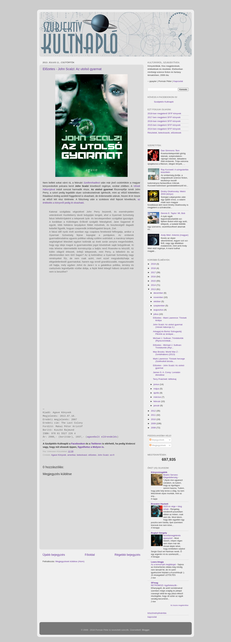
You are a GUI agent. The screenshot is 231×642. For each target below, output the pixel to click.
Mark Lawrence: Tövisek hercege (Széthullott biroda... (169, 359)
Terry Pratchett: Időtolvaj (164, 379)
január (157, 405)
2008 (153, 427)
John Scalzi (103, 455)
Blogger (145, 630)
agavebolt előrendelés (102, 437)
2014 (153, 285)
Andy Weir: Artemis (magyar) (174, 235)
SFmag (154, 583)
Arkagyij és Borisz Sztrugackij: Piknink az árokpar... (167, 332)
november (159, 297)
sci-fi (112, 455)
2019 (153, 264)
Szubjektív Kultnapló (164, 102)
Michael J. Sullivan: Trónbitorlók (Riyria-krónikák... (168, 339)
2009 (153, 423)
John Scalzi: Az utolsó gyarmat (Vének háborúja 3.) (167, 325)
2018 (153, 268)
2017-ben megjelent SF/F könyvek (164, 117)
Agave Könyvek (58, 455)
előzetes (92, 455)
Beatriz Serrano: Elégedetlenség (170, 476)
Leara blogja (157, 562)
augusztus (159, 310)
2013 (153, 289)
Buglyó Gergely (159, 533)
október (157, 301)
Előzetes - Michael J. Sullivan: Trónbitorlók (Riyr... (167, 346)
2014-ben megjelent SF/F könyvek (164, 129)
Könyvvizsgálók (159, 472)
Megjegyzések (157, 445)
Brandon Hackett (159, 504)
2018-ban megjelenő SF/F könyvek (164, 113)
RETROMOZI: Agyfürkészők (164, 585)
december (159, 293)
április (157, 393)
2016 (153, 276)
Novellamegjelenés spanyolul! (172, 536)
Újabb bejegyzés (54, 554)
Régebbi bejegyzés (127, 554)
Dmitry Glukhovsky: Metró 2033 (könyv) (173, 192)
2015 (153, 281)
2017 (153, 272)
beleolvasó (82, 455)
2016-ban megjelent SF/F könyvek (164, 121)
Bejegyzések (156, 440)
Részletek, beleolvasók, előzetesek (164, 133)
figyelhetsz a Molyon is (91, 447)
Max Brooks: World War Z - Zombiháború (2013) (166, 353)
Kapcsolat (178, 81)
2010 (153, 419)
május (157, 388)
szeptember (159, 305)
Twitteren (96, 443)
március (158, 397)
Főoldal (90, 554)
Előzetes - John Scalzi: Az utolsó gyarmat (72, 69)
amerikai (71, 455)
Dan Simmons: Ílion (170, 150)
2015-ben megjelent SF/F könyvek (164, 125)
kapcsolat (152, 617)
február (157, 401)
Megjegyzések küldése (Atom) (69, 561)
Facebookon (78, 443)
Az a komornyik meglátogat (163, 564)
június (157, 384)
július (156, 314)
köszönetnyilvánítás (157, 613)
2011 (153, 415)
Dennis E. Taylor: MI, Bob (173, 213)
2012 (153, 411)
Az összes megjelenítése (180, 605)
